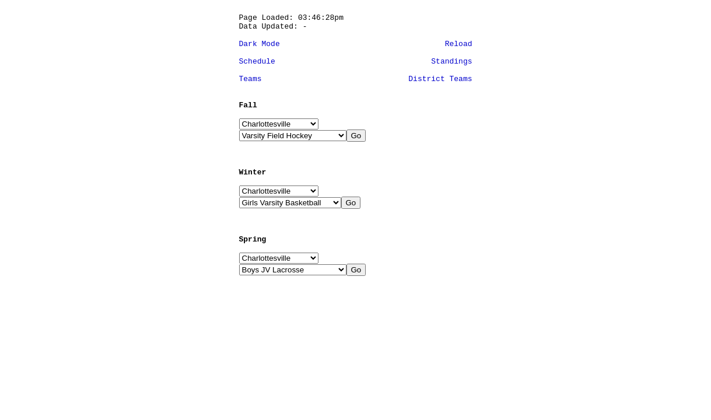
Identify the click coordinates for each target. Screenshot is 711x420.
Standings (451, 61)
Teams (250, 79)
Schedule (257, 61)
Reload (458, 44)
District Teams (440, 79)
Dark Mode (259, 44)
